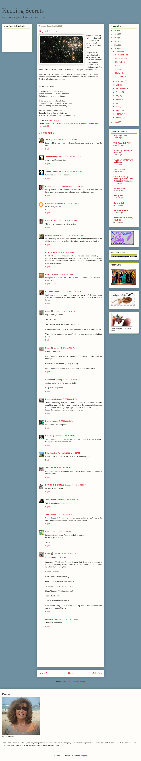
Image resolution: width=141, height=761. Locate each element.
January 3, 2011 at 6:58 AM (62, 421)
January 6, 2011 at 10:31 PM (67, 500)
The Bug (48, 139)
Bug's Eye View (120, 136)
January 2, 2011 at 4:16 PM (64, 311)
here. (98, 77)
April (118, 107)
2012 (116, 41)
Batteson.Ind (50, 399)
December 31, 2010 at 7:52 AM (71, 235)
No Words (119, 73)
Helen (47, 274)
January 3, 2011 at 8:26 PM (75, 485)
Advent (118, 69)
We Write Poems (120, 210)
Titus (47, 468)
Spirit (47, 126)
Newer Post (44, 673)
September (120, 88)
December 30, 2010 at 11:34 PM (70, 186)
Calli (47, 532)
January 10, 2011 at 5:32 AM (65, 554)
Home (71, 673)
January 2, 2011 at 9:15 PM (66, 380)
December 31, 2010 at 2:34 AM (67, 203)
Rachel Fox (49, 203)
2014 (116, 34)
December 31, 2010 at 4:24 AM (65, 220)
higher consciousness (53, 123)
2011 (116, 45)
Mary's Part (120, 62)
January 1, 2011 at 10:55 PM (71, 292)
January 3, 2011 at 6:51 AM (67, 399)
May (118, 103)
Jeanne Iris (90, 36)
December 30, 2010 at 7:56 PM (70, 171)
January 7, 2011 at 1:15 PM (60, 532)
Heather (48, 421)
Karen (47, 311)
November (120, 81)
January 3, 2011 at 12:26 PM (69, 453)
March (118, 110)
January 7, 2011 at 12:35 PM (61, 514)
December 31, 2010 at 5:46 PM (62, 274)
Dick (47, 252)
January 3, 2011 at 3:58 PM (60, 468)
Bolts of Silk (118, 203)
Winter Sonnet (121, 58)
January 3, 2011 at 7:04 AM (65, 436)
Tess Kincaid (50, 500)
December (120, 52)
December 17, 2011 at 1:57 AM (66, 619)
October (119, 85)
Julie (47, 514)
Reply (47, 149)
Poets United (119, 169)
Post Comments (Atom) (76, 682)
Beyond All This (121, 55)
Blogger (83, 756)
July (118, 96)
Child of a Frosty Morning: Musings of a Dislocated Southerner (123, 179)
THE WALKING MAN (122, 143)
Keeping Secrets (23, 10)
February (120, 114)
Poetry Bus (83, 123)
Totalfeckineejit (51, 157)
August (119, 92)
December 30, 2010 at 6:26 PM (65, 139)
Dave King (49, 436)
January (119, 118)
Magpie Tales (119, 188)
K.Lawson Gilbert (52, 292)
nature (65, 123)
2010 (116, 48)
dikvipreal (49, 619)
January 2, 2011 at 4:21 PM (64, 348)
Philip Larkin (73, 123)
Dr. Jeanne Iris (51, 186)
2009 (116, 122)
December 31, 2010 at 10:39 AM (62, 252)
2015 (116, 30)
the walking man (52, 235)
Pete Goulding (51, 453)
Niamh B (48, 220)
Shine (117, 66)
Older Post (97, 673)
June (118, 99)
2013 (116, 38)
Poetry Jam (118, 196)
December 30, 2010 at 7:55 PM (70, 157)
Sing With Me (120, 77)
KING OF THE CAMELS (54, 485)
